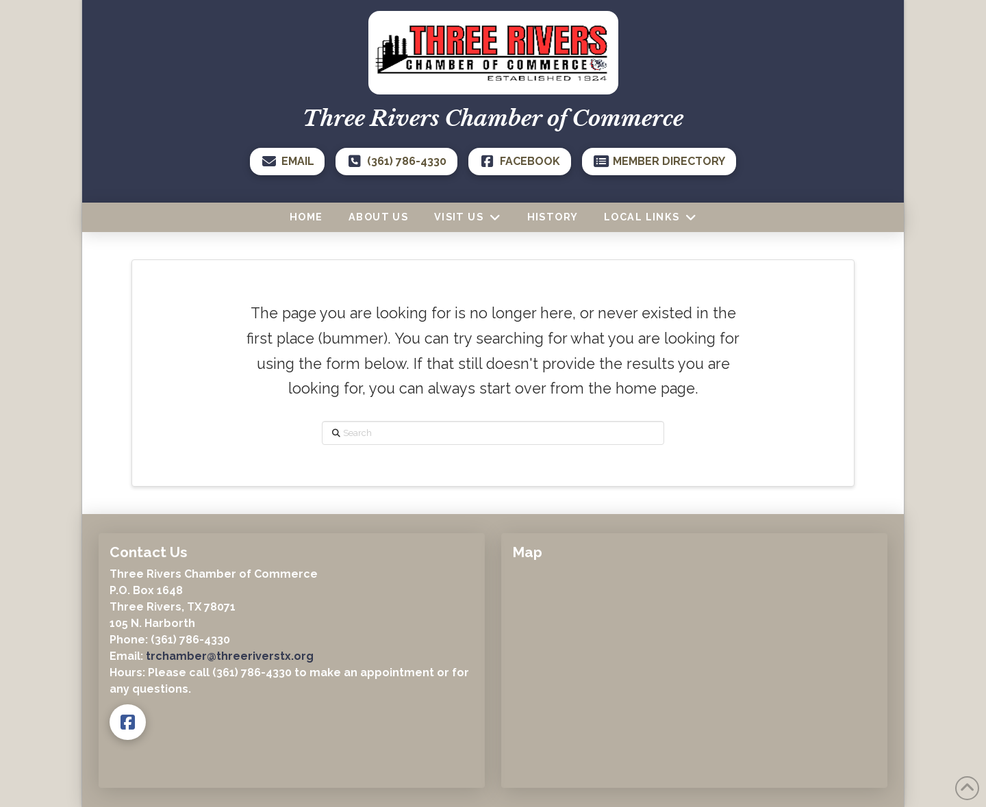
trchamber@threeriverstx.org (230, 656)
